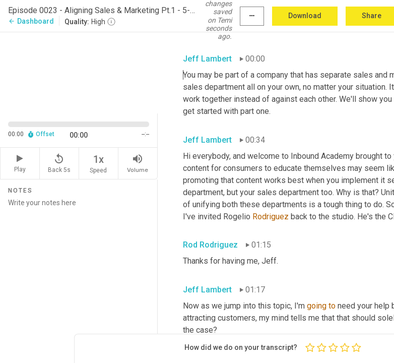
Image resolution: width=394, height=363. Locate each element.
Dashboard (31, 21)
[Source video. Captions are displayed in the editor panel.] (79, 71)
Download (304, 16)
